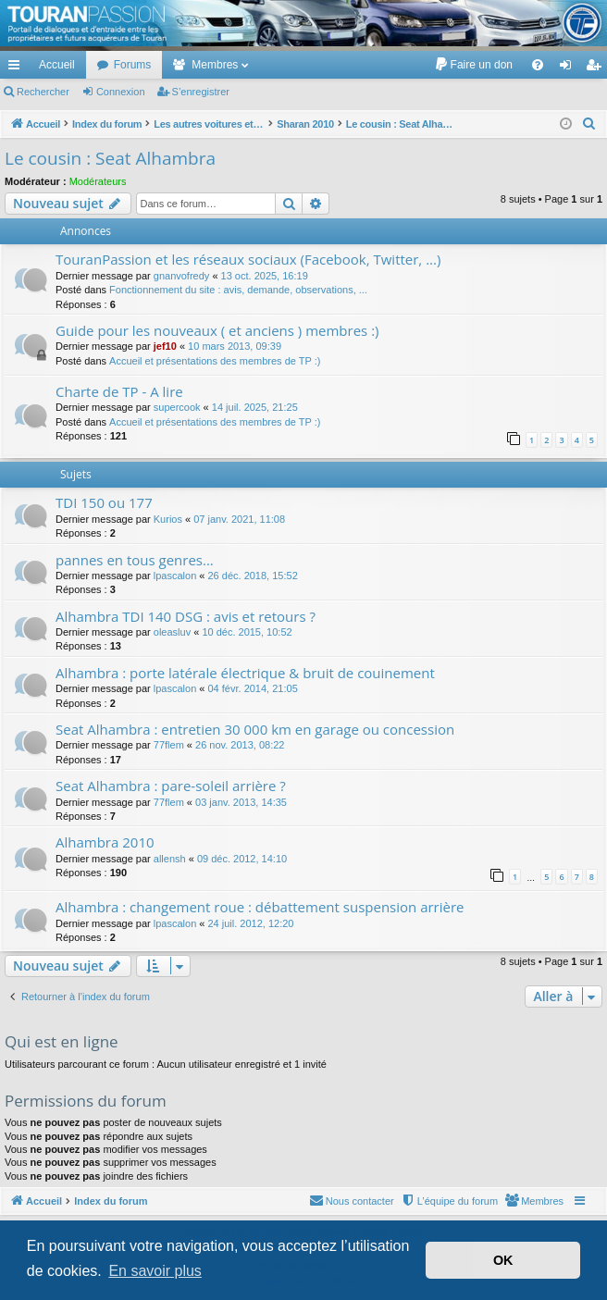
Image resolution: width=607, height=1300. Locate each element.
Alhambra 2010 (105, 842)
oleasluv (172, 632)
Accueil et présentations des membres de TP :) (214, 360)
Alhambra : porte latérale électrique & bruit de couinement (245, 672)
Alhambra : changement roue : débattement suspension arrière (260, 907)
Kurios (168, 519)
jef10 (165, 346)
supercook (177, 407)
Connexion (120, 91)
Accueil (57, 64)
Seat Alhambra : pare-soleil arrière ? (171, 785)
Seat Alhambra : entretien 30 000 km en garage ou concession (255, 729)
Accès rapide (17, 68)
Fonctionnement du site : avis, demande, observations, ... (238, 289)
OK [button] (503, 1260)
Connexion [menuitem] (569, 68)
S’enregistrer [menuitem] (597, 68)
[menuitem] (473, 65)
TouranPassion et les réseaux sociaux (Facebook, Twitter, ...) (248, 259)
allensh (170, 858)
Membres (215, 64)
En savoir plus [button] (155, 1271)
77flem (169, 744)
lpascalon (175, 575)
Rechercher (43, 91)
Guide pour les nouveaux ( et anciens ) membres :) (217, 330)
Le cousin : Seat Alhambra (110, 158)
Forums (133, 64)
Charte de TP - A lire (119, 391)
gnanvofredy (182, 275)
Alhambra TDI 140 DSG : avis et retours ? (186, 616)
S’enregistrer (200, 91)
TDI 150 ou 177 (104, 502)
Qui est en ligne (61, 1041)
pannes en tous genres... (135, 560)
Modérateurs (98, 181)
